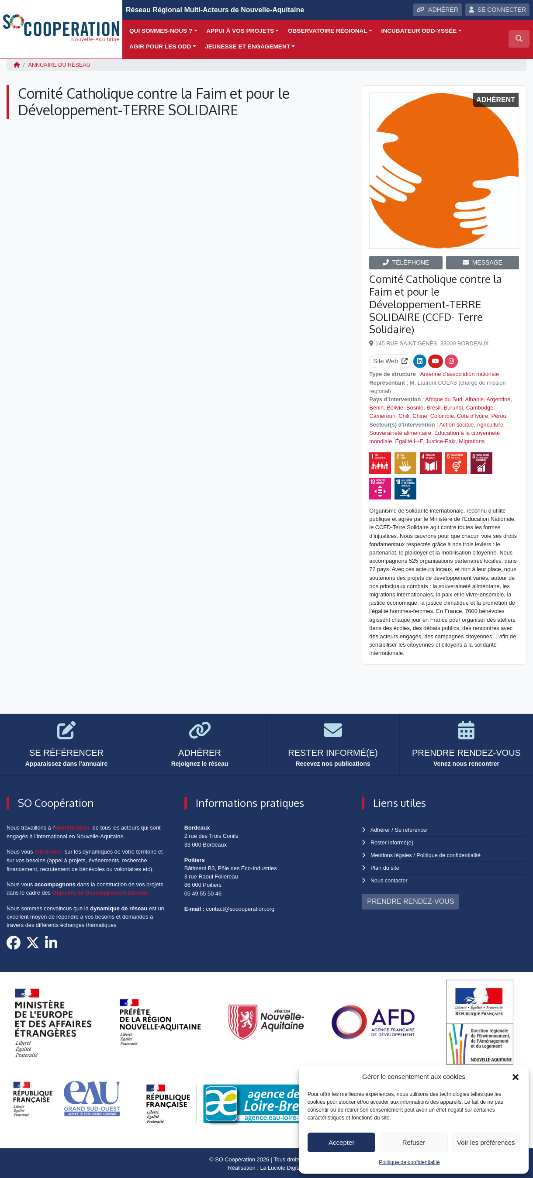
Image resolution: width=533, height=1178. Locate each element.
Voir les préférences (486, 1142)
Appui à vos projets (240, 31)
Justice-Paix (441, 440)
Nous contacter (389, 878)
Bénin (376, 407)
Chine (419, 416)
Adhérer (380, 829)
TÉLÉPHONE (406, 261)
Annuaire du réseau (59, 65)
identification (72, 827)
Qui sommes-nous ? (160, 31)
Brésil (433, 407)
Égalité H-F (408, 440)
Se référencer (412, 829)
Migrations (472, 440)
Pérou (498, 416)
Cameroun (382, 416)
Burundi (453, 407)
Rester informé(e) (392, 842)
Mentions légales (391, 854)
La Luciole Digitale (283, 1167)
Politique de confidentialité (409, 1162)
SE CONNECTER (497, 9)
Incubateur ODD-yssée (419, 31)
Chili (403, 416)
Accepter (341, 1142)
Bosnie (414, 407)
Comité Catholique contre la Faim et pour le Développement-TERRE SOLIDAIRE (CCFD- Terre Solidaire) (435, 303)
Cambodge (480, 407)
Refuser (414, 1142)
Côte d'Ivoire (472, 416)
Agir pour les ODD (160, 46)
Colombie (442, 416)
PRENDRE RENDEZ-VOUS (410, 899)
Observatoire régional (327, 31)
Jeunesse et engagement (247, 46)
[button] (515, 1076)
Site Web (390, 361)
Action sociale (457, 424)
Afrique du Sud (443, 399)
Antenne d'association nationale (459, 374)
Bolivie (395, 407)
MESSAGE (482, 261)
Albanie (474, 399)
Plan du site (385, 866)
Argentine (499, 399)
